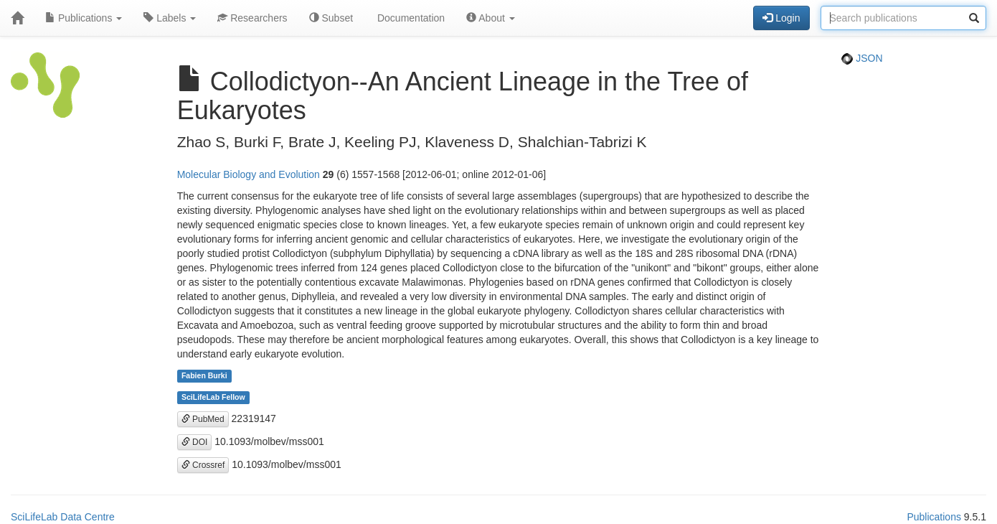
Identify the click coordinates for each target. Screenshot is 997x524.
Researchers (252, 18)
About (490, 18)
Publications (83, 18)
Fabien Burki (204, 376)
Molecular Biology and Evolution (248, 174)
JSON (861, 58)
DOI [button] (194, 442)
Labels (169, 18)
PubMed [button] (203, 419)
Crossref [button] (203, 465)
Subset (331, 18)
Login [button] (781, 18)
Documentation (409, 18)
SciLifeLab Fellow (213, 397)
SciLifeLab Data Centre (63, 517)
